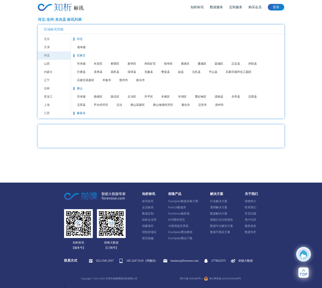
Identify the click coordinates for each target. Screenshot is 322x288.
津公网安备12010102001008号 (222, 278)
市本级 (81, 63)
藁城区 (202, 63)
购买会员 (255, 7)
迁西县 (252, 96)
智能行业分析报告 (221, 219)
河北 (47, 55)
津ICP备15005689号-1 (191, 278)
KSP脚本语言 (176, 219)
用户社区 (250, 219)
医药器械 (148, 238)
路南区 (98, 96)
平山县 (213, 71)
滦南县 (219, 96)
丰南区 (165, 96)
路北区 (115, 96)
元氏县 (196, 71)
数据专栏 (250, 232)
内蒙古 (48, 71)
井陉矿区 (150, 63)
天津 (47, 47)
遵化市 (185, 104)
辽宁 (47, 80)
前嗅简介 (250, 201)
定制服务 (235, 7)
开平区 (148, 96)
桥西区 (115, 63)
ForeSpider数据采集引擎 (183, 201)
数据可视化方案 (220, 232)
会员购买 (148, 207)
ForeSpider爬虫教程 (180, 232)
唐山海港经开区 (163, 104)
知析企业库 (149, 219)
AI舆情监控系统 (178, 225)
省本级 (81, 47)
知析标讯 (197, 7)
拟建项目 (148, 225)
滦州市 (219, 104)
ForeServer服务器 (179, 213)
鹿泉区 (185, 63)
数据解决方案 (218, 213)
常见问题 (250, 213)
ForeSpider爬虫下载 (180, 238)
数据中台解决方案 (221, 225)
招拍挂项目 (149, 232)
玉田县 (81, 104)
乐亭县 (235, 96)
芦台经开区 (101, 104)
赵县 (181, 71)
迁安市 (202, 104)
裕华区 (168, 63)
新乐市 (140, 80)
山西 (47, 63)
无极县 (148, 71)
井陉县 (252, 63)
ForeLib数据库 (177, 207)
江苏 (47, 113)
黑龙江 (48, 96)
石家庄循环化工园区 (239, 71)
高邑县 (115, 71)
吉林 (47, 88)
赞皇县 (165, 71)
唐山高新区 (137, 104)
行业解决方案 (218, 201)
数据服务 (216, 7)
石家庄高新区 (85, 80)
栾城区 (219, 63)
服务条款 (250, 225)
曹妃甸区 (200, 96)
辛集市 (106, 80)
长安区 (98, 63)
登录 (276, 7)
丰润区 (182, 96)
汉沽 (119, 104)
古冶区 (132, 96)
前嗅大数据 (242, 261)
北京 (47, 39)
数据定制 (148, 213)
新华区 (132, 63)
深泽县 (132, 71)
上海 (47, 104)
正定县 (235, 63)
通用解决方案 (218, 207)
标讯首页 (148, 201)
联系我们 (250, 207)
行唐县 (81, 71)
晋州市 (123, 80)
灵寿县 (98, 71)
